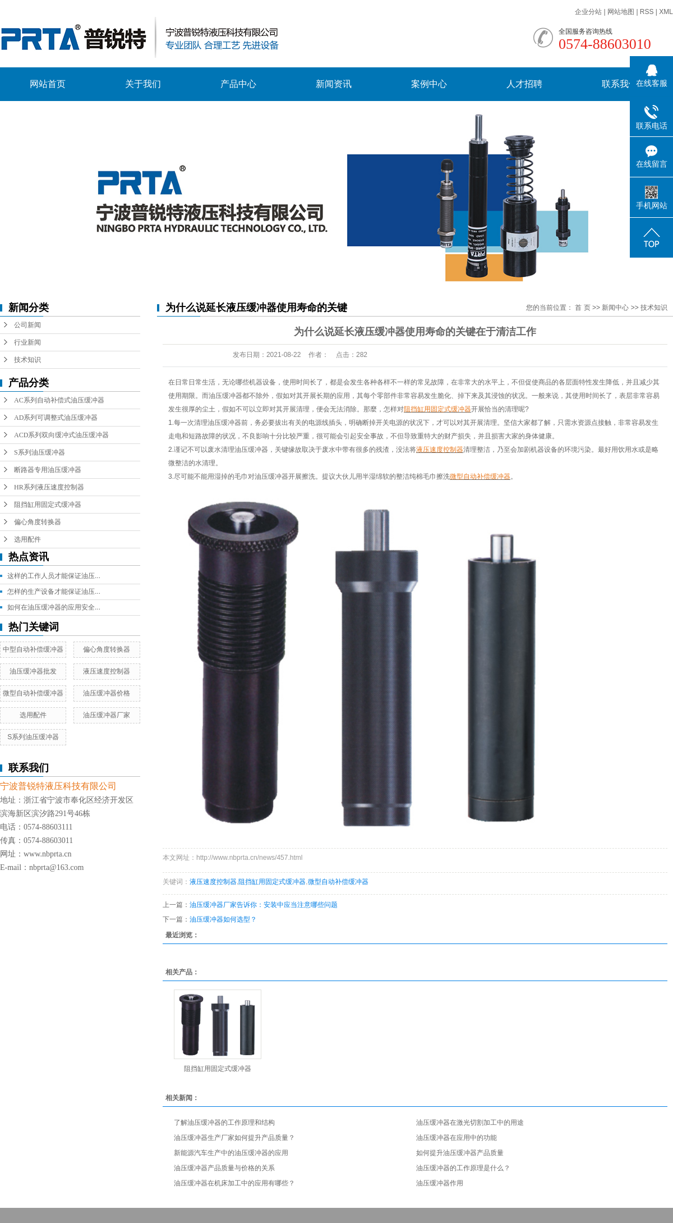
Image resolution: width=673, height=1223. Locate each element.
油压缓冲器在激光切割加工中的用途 (470, 1122)
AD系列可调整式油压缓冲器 (56, 418)
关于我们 (143, 84)
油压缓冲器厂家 (106, 715)
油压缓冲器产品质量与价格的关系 (224, 1168)
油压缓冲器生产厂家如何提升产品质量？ (234, 1138)
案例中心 (429, 84)
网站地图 (621, 12)
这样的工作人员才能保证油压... (53, 576)
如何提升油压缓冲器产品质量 (460, 1153)
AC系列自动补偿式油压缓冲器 (59, 400)
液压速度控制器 (106, 671)
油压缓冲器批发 (33, 671)
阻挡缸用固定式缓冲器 (47, 505)
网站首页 (48, 84)
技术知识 (27, 360)
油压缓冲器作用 (439, 1183)
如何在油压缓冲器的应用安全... (53, 607)
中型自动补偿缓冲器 (33, 649)
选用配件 (27, 539)
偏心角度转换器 (37, 522)
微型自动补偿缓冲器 (33, 693)
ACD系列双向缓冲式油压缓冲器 (61, 435)
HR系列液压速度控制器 (49, 487)
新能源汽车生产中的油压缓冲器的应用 (231, 1153)
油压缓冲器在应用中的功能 (456, 1138)
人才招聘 (524, 84)
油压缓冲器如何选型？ (223, 919)
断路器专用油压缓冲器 (47, 470)
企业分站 (588, 12)
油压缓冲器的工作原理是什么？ (463, 1168)
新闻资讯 (334, 84)
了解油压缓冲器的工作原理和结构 (224, 1122)
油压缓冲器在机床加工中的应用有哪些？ (234, 1183)
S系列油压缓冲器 (39, 452)
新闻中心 (615, 308)
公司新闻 (27, 325)
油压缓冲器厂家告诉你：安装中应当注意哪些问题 (264, 905)
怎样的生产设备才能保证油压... (53, 592)
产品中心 (238, 84)
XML (666, 12)
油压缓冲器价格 (106, 693)
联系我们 (620, 84)
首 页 (582, 308)
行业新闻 (27, 342)
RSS (647, 12)
